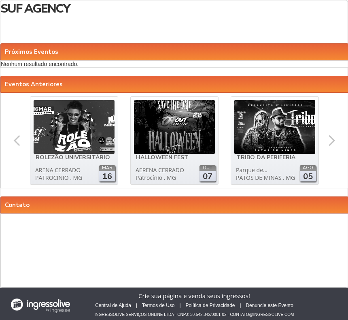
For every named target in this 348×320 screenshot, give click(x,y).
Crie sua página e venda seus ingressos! (194, 296)
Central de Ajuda (113, 305)
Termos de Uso (158, 305)
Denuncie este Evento (269, 305)
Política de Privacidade (210, 305)
